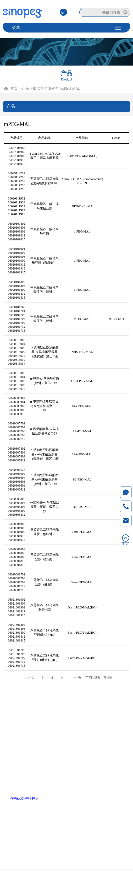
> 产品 (24, 88)
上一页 (29, 678)
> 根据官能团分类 (44, 88)
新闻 (88, 703)
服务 (73, 703)
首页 (14, 88)
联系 (102, 703)
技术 (59, 703)
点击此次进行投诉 (24, 799)
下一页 (75, 678)
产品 (45, 703)
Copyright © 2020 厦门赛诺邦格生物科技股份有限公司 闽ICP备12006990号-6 (67, 878)
